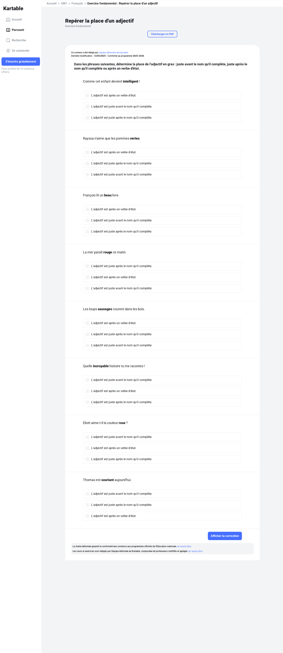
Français (77, 3)
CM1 (64, 3)
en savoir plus (184, 546)
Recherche (16, 40)
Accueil (14, 19)
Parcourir (15, 30)
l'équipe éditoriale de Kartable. (114, 52)
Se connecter (17, 50)
